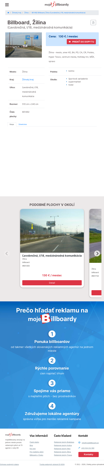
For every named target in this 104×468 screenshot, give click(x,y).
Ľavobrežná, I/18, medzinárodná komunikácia (52, 255)
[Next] (97, 253)
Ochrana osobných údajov (9, 464)
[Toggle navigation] (7, 4)
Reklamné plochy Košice (63, 445)
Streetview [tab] (23, 124)
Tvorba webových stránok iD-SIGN (52, 464)
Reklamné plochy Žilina (62, 452)
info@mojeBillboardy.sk (90, 443)
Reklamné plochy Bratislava (64, 442)
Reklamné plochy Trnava (63, 455)
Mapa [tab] (12, 124)
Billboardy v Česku (36, 455)
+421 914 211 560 (87, 448)
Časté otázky (34, 442)
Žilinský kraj (28, 79)
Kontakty (88, 454)
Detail (52, 282)
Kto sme (33, 449)
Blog (31, 445)
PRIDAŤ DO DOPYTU (81, 41)
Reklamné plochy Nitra (62, 449)
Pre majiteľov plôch (36, 452)
